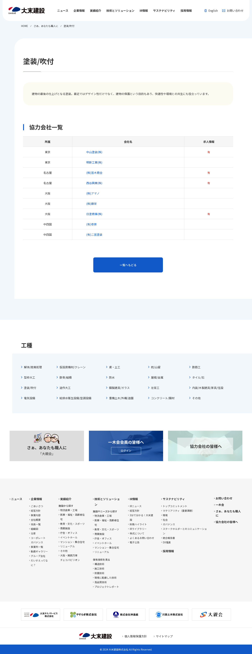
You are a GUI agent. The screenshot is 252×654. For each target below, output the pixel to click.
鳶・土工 (114, 367)
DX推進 (167, 542)
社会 (165, 519)
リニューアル (67, 546)
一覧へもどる (128, 265)
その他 (196, 398)
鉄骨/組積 (65, 377)
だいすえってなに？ (39, 563)
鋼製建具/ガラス (119, 388)
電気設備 (29, 398)
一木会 (220, 505)
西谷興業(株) (94, 183)
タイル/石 (198, 377)
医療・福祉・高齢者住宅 (72, 517)
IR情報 (134, 499)
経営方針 (36, 510)
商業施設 (65, 528)
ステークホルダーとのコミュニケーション (185, 531)
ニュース (62, 10)
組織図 (34, 529)
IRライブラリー (138, 529)
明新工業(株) (94, 162)
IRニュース (136, 506)
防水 (112, 377)
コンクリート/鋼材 (162, 398)
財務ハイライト (138, 524)
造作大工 (65, 388)
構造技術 (99, 564)
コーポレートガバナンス (38, 540)
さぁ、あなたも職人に (228, 513)
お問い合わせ (233, 10)
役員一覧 (36, 524)
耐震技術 (99, 573)
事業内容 (36, 515)
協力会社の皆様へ (227, 522)
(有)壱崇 (91, 224)
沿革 (33, 533)
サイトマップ (164, 636)
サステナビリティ (174, 499)
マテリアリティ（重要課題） (178, 510)
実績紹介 (65, 499)
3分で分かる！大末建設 (141, 517)
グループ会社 (38, 556)
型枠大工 (29, 377)
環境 (165, 515)
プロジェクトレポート (106, 586)
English (211, 10)
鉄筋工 (196, 367)
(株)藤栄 (91, 203)
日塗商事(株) (94, 214)
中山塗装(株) (94, 152)
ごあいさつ (37, 506)
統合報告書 (169, 538)
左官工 (155, 388)
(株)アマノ (93, 193)
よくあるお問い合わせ (142, 538)
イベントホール (68, 537)
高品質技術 (100, 582)
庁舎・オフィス (68, 533)
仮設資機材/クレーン (72, 367)
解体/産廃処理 (33, 367)
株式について (137, 533)
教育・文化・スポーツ (72, 523)
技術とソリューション (107, 502)
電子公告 (134, 542)
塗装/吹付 (30, 388)
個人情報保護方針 (135, 636)
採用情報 (186, 10)
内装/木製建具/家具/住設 (207, 388)
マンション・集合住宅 (72, 542)
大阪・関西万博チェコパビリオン (70, 558)
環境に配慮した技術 (105, 577)
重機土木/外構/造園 (121, 398)
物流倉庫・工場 (68, 510)
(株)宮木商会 (94, 172)
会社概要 (36, 519)
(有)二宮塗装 (94, 234)
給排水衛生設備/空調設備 (75, 398)
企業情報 (36, 499)
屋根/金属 (157, 377)
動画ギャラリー (39, 551)
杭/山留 (155, 367)
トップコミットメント (175, 506)
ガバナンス (169, 524)
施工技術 (99, 568)
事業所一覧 (37, 547)
